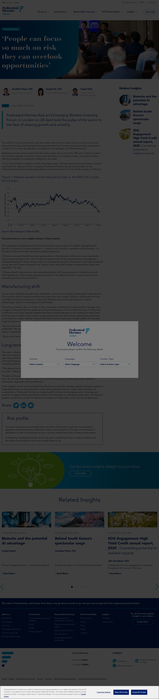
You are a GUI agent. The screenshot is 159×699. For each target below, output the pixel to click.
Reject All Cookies (121, 692)
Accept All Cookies (139, 692)
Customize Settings (103, 692)
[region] (79, 692)
